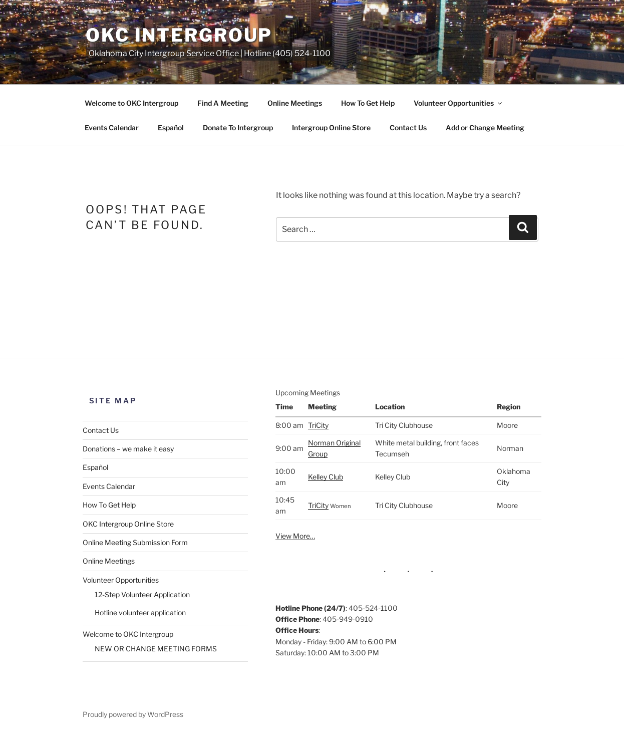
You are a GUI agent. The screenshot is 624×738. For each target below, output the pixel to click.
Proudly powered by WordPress (133, 714)
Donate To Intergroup (238, 127)
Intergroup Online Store (331, 127)
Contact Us (408, 127)
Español (171, 127)
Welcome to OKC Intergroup (131, 103)
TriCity (318, 425)
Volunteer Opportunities (458, 103)
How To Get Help (368, 103)
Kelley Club (325, 476)
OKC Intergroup (179, 35)
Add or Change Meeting (485, 127)
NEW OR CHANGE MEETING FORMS (156, 648)
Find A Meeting (222, 103)
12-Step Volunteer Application (142, 594)
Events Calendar (112, 127)
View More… (295, 536)
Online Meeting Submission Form (135, 542)
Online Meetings (294, 103)
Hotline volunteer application (140, 612)
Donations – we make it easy (128, 448)
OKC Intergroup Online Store (128, 524)
